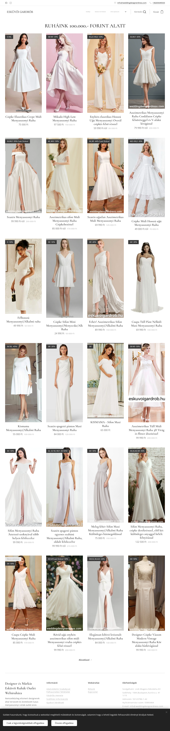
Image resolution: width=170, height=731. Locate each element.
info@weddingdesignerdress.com (131, 2)
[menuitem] (41, 11)
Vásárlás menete (54, 695)
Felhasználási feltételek (58, 692)
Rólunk (91, 689)
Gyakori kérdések (55, 702)
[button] (140, 11)
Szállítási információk (57, 699)
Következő (84, 659)
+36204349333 (159, 2)
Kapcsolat (93, 692)
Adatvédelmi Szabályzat (58, 689)
